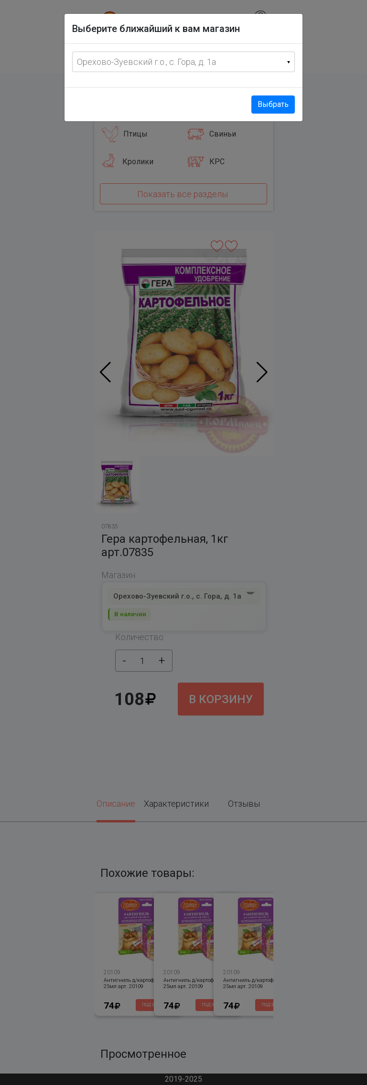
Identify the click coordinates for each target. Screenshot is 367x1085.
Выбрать (273, 104)
